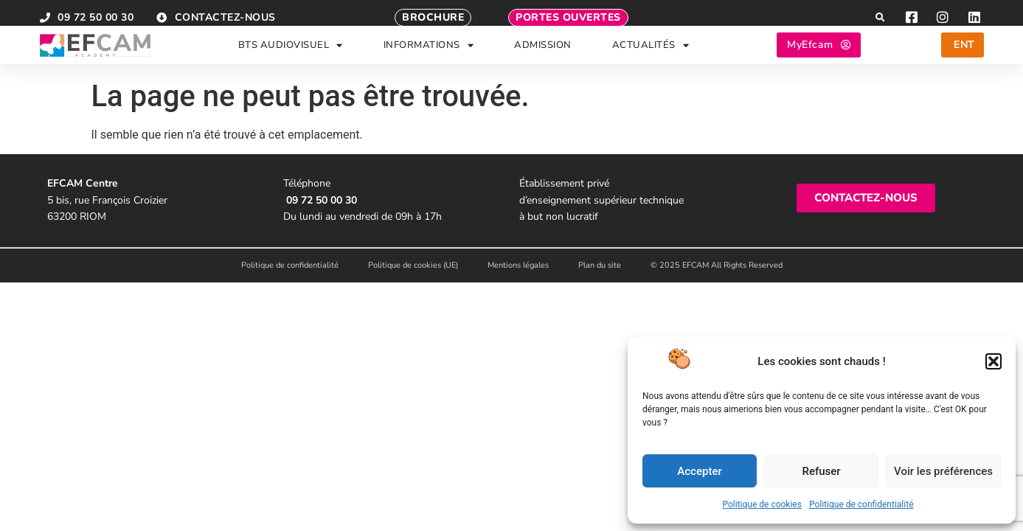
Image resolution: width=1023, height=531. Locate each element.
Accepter (699, 471)
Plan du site (599, 265)
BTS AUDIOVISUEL (290, 54)
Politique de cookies (762, 504)
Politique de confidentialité (861, 504)
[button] (993, 361)
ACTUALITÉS (651, 54)
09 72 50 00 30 (321, 200)
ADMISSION (543, 53)
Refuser (821, 471)
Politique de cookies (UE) (413, 265)
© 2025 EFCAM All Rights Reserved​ (717, 265)
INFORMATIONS (429, 54)
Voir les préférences (943, 471)
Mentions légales (518, 265)
